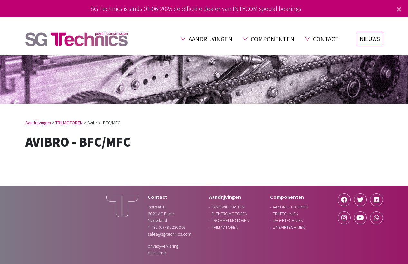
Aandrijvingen (210, 39)
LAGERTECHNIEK (288, 220)
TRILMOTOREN (69, 122)
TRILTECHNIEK (285, 214)
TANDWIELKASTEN (228, 207)
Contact (326, 39)
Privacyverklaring (163, 246)
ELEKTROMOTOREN (230, 214)
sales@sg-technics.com (169, 234)
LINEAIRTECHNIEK (289, 227)
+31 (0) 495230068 (168, 227)
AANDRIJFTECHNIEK (291, 207)
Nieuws (370, 39)
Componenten (272, 39)
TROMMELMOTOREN (230, 220)
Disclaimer (157, 253)
